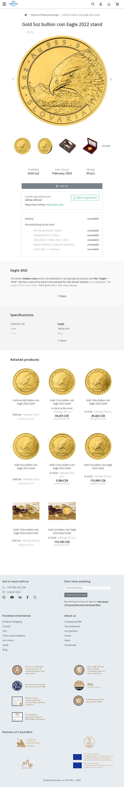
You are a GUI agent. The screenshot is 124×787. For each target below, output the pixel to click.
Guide (5, 644)
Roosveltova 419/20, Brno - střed (50, 239)
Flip (30, 33)
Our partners (71, 630)
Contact (6, 626)
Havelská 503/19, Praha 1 (46, 235)
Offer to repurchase (85, 197)
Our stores (8, 640)
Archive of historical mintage (44, 14)
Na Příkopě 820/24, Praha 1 (47, 230)
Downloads (70, 644)
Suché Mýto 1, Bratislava (46, 249)
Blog (4, 649)
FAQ (4, 630)
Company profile (73, 621)
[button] (19, 79)
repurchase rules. (55, 204)
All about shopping (12, 621)
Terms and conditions (13, 635)
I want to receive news (76, 594)
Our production (72, 626)
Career (67, 635)
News (67, 640)
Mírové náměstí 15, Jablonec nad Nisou (53, 244)
